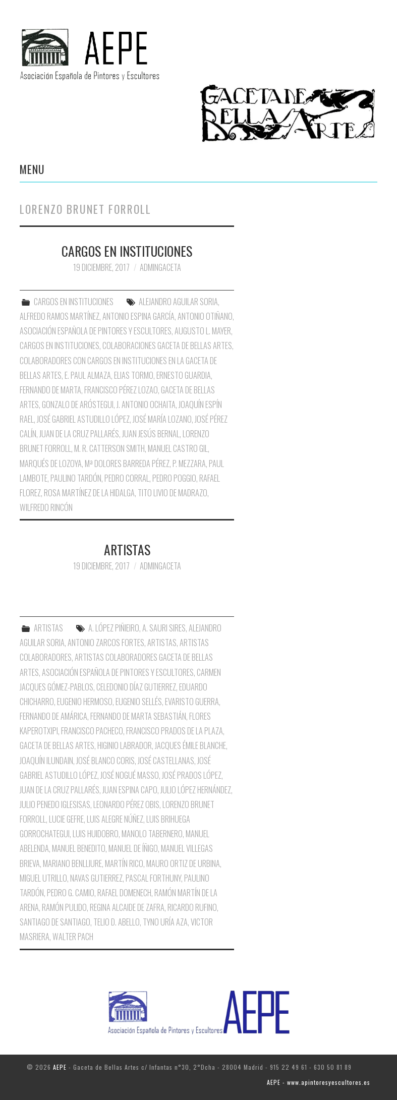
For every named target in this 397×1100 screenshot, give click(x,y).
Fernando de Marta (50, 390)
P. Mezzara (189, 463)
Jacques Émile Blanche (190, 745)
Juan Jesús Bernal (151, 434)
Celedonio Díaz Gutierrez (136, 687)
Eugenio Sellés (139, 702)
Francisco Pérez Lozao (121, 390)
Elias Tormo (133, 375)
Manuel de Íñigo (133, 848)
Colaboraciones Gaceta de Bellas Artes (167, 345)
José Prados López (191, 775)
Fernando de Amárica (53, 716)
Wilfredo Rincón (46, 507)
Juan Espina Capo (129, 790)
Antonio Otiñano (205, 316)
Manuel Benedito (78, 848)
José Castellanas (166, 761)
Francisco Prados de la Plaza (174, 731)
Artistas (162, 642)
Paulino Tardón (75, 478)
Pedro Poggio (174, 478)
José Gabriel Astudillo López (83, 419)
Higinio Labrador (124, 745)
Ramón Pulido (64, 907)
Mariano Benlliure (72, 863)
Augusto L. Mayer (203, 331)
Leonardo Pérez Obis (126, 804)
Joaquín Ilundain (46, 761)
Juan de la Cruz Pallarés (79, 434)
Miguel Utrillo (43, 878)
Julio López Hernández (195, 790)
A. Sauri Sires (164, 628)
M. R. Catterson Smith (109, 448)
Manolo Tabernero (152, 834)
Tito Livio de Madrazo (172, 493)
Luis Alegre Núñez (115, 819)
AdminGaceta (160, 267)
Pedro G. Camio (70, 893)
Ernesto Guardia (183, 375)
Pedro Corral (126, 478)
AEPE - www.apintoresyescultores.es (318, 1082)
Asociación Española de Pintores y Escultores (96, 331)
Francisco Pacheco (92, 731)
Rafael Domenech (124, 893)
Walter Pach (72, 937)
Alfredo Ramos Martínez (59, 316)
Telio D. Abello (116, 922)
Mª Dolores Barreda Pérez (127, 463)
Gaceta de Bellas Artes (57, 745)
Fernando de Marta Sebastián (138, 716)
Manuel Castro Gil (178, 448)
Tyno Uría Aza (165, 922)
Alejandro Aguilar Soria (178, 302)
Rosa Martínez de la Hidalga (89, 493)
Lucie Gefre (66, 819)
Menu (32, 169)
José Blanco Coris (105, 761)
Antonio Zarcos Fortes (106, 642)
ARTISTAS (127, 549)
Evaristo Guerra (192, 702)
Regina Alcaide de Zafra (127, 907)
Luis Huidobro (96, 834)
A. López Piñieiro (113, 628)
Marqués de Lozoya (51, 463)
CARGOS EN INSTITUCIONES (127, 250)
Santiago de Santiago (55, 922)
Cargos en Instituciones (59, 345)
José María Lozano (162, 419)
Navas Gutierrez (96, 878)
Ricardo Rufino (192, 907)
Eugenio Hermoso (84, 702)
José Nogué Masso (129, 775)
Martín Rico (124, 863)
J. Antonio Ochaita (146, 404)
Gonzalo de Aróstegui (78, 404)
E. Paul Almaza (88, 375)
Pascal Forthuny (153, 878)
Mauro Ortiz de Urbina (183, 863)
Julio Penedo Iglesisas (55, 804)
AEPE (60, 1067)
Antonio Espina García (138, 316)
